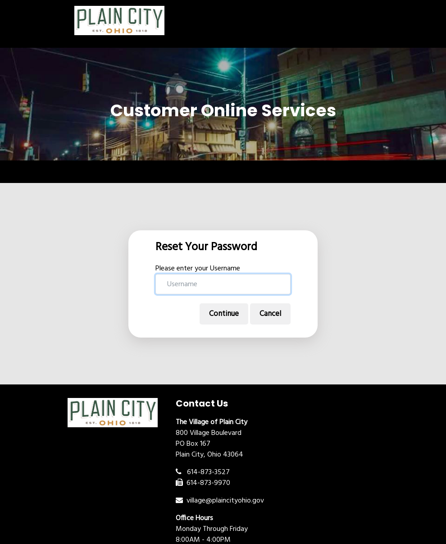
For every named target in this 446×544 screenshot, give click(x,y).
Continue (224, 314)
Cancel (270, 314)
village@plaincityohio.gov (220, 501)
